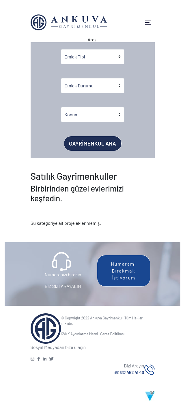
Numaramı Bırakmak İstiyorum (123, 270)
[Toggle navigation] (148, 22)
